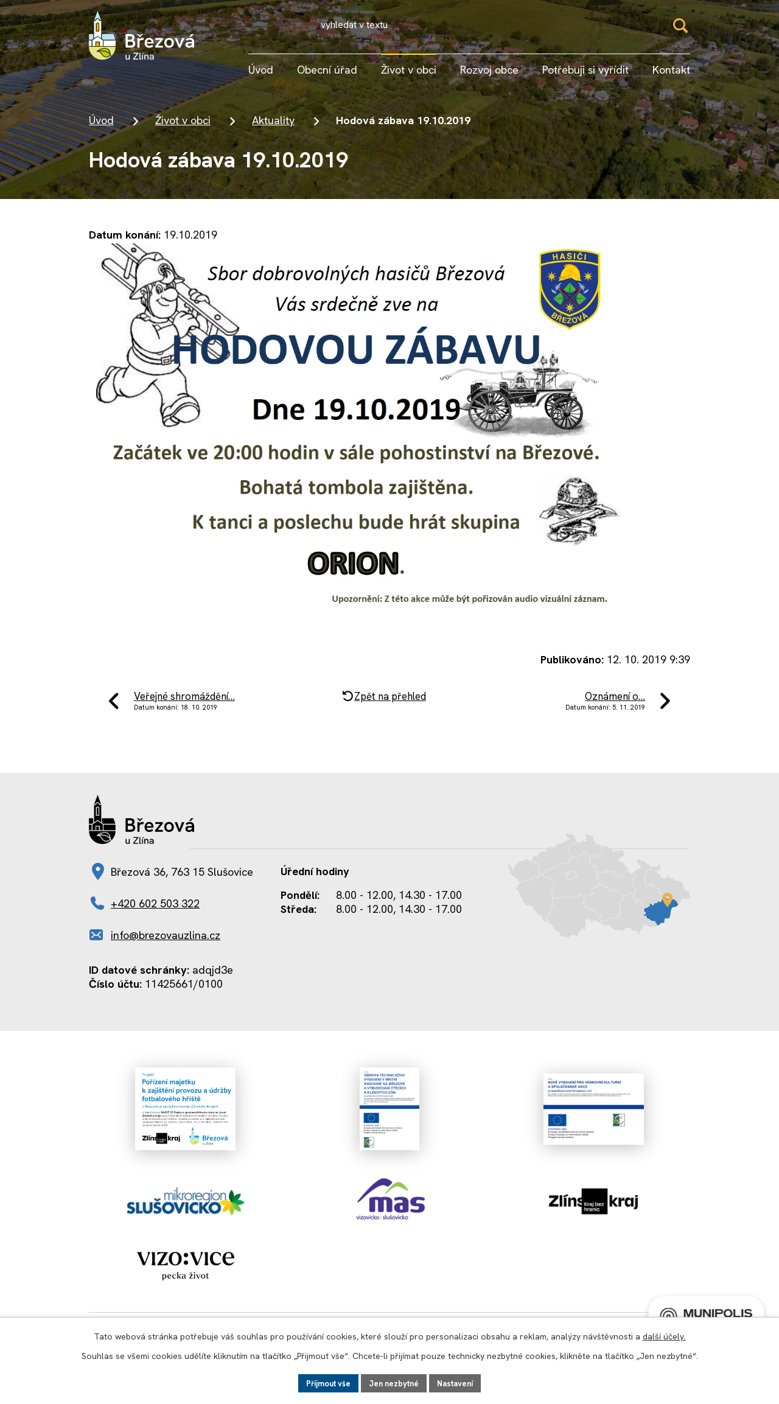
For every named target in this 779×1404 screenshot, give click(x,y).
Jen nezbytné (395, 1382)
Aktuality (273, 128)
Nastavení (461, 1382)
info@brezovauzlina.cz (165, 950)
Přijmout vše (323, 1382)
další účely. (664, 1334)
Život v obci (183, 128)
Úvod (101, 128)
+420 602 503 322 (155, 918)
